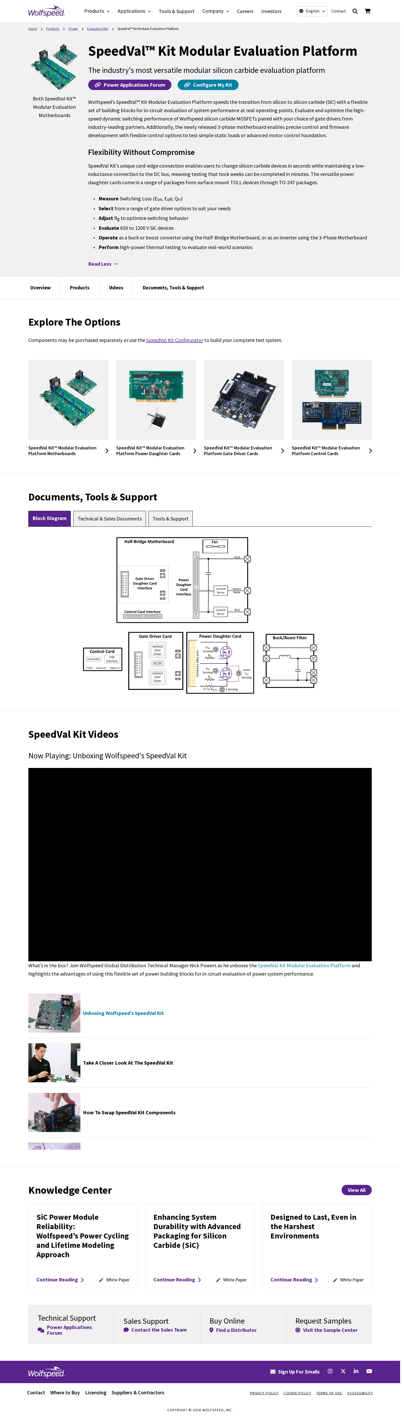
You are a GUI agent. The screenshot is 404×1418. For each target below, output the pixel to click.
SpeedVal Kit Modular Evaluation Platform (304, 965)
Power (73, 29)
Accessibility (360, 1393)
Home (32, 29)
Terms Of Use (329, 1393)
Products (52, 29)
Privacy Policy (264, 1393)
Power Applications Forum (129, 84)
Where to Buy (65, 1392)
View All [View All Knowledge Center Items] (356, 1190)
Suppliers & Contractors (138, 1392)
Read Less (103, 263)
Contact (337, 11)
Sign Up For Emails (295, 1371)
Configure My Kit (208, 84)
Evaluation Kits (97, 29)
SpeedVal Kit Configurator (174, 340)
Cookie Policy (297, 1393)
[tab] (49, 518)
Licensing (95, 1392)
